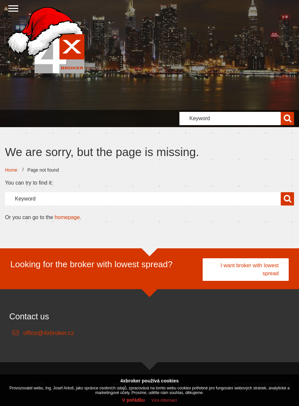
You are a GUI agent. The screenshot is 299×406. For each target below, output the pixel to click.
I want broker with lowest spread (250, 269)
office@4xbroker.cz (48, 333)
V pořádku (133, 400)
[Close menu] (13, 8)
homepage (67, 217)
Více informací (164, 400)
